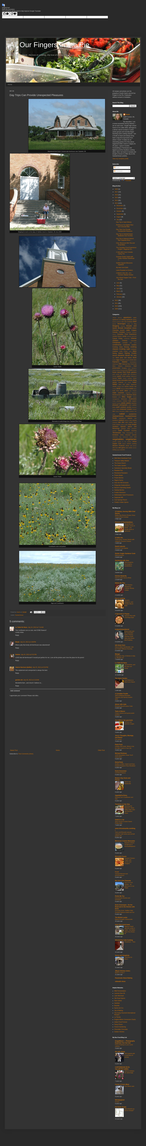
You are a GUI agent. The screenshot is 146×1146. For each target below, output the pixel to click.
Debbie (17, 654)
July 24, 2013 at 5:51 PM (28, 654)
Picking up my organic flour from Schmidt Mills (124, 225)
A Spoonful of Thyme (122, 614)
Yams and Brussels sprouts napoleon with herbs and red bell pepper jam (125, 833)
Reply (17, 635)
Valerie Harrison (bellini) (23, 667)
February (119, 294)
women (134, 447)
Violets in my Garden (124, 441)
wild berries (133, 445)
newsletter (119, 401)
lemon (127, 388)
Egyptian (122, 360)
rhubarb (134, 409)
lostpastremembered (122, 629)
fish (120, 364)
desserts (121, 355)
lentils (131, 388)
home (134, 378)
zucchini (122, 449)
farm (135, 360)
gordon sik (19, 680)
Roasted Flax (118, 470)
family (131, 360)
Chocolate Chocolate (121, 1029)
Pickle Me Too (119, 896)
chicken (115, 340)
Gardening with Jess (122, 560)
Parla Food (118, 744)
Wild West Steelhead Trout (122, 458)
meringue (123, 394)
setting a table (128, 420)
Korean (114, 388)
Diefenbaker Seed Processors (123, 495)
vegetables (118, 439)
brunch (122, 330)
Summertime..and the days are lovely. (129, 666)
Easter (114, 360)
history (124, 378)
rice (113, 411)
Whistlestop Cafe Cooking (124, 940)
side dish (121, 422)
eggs (117, 360)
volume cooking (131, 443)
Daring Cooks (130, 353)
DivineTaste (119, 762)
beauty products (116, 321)
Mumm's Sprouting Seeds (122, 487)
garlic (113, 374)
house (114, 380)
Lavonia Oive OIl (119, 993)
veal (135, 437)
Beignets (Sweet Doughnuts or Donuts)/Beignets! (129, 844)
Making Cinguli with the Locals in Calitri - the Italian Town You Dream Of (129, 930)
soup (129, 424)
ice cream (128, 382)
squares (123, 428)
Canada (115, 332)
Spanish (123, 426)
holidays (130, 378)
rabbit (117, 409)
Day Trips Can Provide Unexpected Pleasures (124, 230)
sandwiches (132, 414)
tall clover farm (120, 645)
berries (114, 324)
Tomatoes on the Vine (122, 804)
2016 (116, 195)
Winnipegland (119, 1100)
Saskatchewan (19, 615)
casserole (134, 336)
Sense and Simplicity (122, 955)
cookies (134, 345)
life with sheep (120, 1052)
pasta (123, 403)
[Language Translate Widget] (123, 178)
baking (123, 319)
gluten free (126, 374)
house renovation (122, 380)
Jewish (114, 386)
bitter (128, 324)
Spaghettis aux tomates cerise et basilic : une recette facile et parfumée (129, 527)
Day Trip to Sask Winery (124, 222)
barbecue (129, 319)
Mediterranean (116, 394)
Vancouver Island (128, 437)
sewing (134, 420)
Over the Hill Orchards (121, 483)
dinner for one (130, 355)
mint (119, 397)
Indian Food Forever (120, 1022)
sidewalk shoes (120, 981)
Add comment (15, 691)
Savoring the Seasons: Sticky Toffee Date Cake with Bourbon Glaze (129, 809)
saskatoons (122, 418)
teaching (134, 430)
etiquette (127, 360)
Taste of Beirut (120, 711)
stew (128, 428)
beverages (122, 324)
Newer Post (14, 750)
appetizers (127, 317)
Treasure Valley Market (121, 461)
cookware (133, 349)
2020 (116, 189)
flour (129, 364)
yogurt (118, 449)
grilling (128, 376)
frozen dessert (117, 372)
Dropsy (117, 1101)
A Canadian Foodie (121, 694)
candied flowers (117, 336)
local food (115, 390)
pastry (128, 403)
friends (134, 370)
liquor (135, 388)
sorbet (122, 424)
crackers (115, 351)
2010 (116, 306)
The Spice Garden (121, 678)
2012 (116, 300)
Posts (116, 167)
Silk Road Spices (119, 998)
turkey (122, 435)
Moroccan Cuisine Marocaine (125, 841)
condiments (116, 345)
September (120, 214)
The (135, 432)
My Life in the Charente (123, 880)
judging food (120, 386)
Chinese (124, 340)
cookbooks (126, 345)
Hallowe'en (133, 376)
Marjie (17, 642)
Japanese (133, 384)
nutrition (125, 401)
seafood (121, 420)
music (113, 401)
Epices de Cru (118, 1008)
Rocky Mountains (120, 411)
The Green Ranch (120, 463)
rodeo (127, 411)
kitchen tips (132, 386)
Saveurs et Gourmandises (124, 522)
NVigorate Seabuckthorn (122, 485)
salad (122, 413)
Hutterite (120, 382)
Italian (114, 384)
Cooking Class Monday (120, 347)
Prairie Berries (118, 478)
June (118, 283)
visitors (124, 443)
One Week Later (129, 1086)
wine (127, 447)
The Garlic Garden (120, 465)
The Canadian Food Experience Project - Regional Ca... (126, 248)
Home (10, 84)
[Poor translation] (13, 14)
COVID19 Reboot (120, 772)
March (118, 291)
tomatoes (115, 435)
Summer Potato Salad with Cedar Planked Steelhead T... (125, 258)
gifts (121, 374)
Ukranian (127, 435)
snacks (118, 424)
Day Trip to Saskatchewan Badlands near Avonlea (124, 235)
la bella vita (119, 537)
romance (131, 411)
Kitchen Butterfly (121, 576)
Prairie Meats (118, 475)
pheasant (115, 405)
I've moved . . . (119, 739)
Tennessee (116, 433)
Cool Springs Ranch (120, 500)
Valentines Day (116, 437)
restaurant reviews (126, 409)
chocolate (133, 340)
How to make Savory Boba (123, 577)
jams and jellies (124, 384)
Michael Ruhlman (121, 753)
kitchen (127, 386)
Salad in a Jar (119, 820)
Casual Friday (117, 338)
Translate (126, 180)
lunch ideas (124, 390)
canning (129, 336)
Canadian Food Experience (126, 334)
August (118, 217)
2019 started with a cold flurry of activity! (129, 1055)
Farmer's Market (119, 362)
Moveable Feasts (120, 856)
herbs (120, 378)
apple (134, 317)
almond (120, 317)
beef (134, 321)
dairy (134, 351)
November (120, 208)
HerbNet (117, 1003)
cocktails (125, 342)
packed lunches (116, 403)
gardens (133, 372)
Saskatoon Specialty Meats (123, 468)
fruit (124, 372)
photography (123, 405)
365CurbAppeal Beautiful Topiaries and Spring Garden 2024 (123, 697)
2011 (116, 303)
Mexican (129, 395)
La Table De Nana (21, 627)
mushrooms (132, 399)
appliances (115, 319)
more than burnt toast (122, 924)
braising (123, 326)
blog (135, 324)
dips (113, 357)
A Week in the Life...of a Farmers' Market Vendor (124, 274)
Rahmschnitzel (119, 555)
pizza (113, 407)
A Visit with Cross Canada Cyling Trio (124, 253)
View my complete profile (120, 158)
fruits (128, 372)
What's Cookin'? (120, 972)
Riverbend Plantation (121, 473)
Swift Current (124, 430)
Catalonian (126, 338)
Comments (118, 171)
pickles (134, 405)
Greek (124, 376)
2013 (116, 203)
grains (119, 376)
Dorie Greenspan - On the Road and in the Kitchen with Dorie (125, 907)
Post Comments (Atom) (25, 754)
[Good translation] (6, 14)
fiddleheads (115, 364)
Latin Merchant (119, 996)
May (118, 285)
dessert (114, 355)
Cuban (126, 351)
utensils (134, 435)
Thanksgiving (129, 432)
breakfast (127, 328)
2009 (116, 309)
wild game (121, 447)
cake (128, 330)
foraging (124, 368)
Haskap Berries (119, 490)
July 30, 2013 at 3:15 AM (31, 680)
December (120, 205)
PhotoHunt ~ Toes (129, 942)
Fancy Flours (118, 1024)
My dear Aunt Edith (122, 267)
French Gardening (120, 1027)
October (119, 211)
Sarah (128, 114)
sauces (130, 418)
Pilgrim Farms (118, 480)
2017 (116, 192)
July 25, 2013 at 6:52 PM (40, 667)
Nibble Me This (120, 583)
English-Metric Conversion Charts (125, 1019)
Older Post (101, 750)
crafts (120, 351)
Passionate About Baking (123, 978)
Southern (115, 426)
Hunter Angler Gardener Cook (125, 553)
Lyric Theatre (132, 390)
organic (134, 401)
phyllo (130, 405)
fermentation (133, 362)
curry (130, 351)
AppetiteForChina (121, 795)
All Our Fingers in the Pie (49, 45)
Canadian (122, 332)
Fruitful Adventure (120, 492)
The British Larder (121, 917)
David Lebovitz (120, 546)
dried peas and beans (124, 357)
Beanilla (116, 1005)
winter (130, 447)
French (130, 370)
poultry (129, 407)
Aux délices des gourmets (124, 720)
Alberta (114, 317)
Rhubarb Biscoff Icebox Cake (124, 706)
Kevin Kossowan (120, 771)
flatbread (124, 364)
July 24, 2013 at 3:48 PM (28, 642)
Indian (134, 382)
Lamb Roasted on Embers (124, 270)
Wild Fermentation (120, 991)
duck (134, 357)
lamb (118, 388)
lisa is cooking (120, 598)
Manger (117, 654)
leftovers (123, 388)
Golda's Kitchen (119, 1032)
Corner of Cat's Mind (122, 1084)
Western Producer (118, 445)
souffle (126, 424)
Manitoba (128, 393)
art (120, 319)
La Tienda (117, 1017)
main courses (118, 393)
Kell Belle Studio (120, 1107)
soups (134, 424)
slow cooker (129, 422)
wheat (127, 445)
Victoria (114, 441)
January (119, 297)
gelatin (117, 374)
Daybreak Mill (118, 497)
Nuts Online (118, 1001)
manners (134, 393)
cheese (133, 338)
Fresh (117, 872)
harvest (114, 378)
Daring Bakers (117, 353)
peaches (134, 403)
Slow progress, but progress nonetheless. (128, 564)
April (118, 288)
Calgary (134, 330)
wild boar (115, 447)
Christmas (116, 342)
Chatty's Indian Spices (121, 502)
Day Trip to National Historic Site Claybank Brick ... (125, 239)
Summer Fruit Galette (121, 548)
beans (134, 319)
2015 (116, 197)
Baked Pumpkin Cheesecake (123, 919)
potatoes (123, 407)
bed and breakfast (127, 321)
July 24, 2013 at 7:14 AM (35, 627)
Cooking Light (124, 349)
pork (118, 407)
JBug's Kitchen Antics (122, 971)
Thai (123, 432)
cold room (133, 342)
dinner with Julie (120, 704)
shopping (114, 422)
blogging (115, 326)
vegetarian (131, 439)
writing (114, 449)
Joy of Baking (118, 1010)
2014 (116, 200)
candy (124, 336)
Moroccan (124, 399)
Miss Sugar (127, 397)
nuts (129, 401)
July (117, 219)
